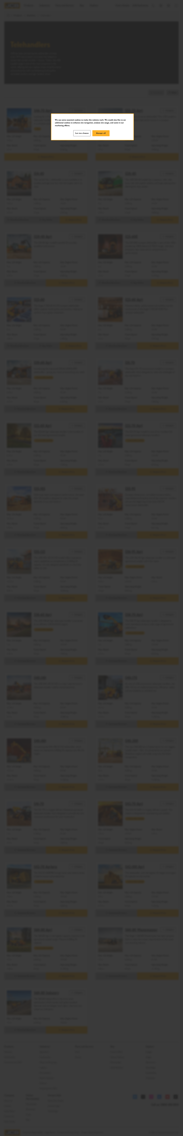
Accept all (101, 133)
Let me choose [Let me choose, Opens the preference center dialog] (82, 133)
